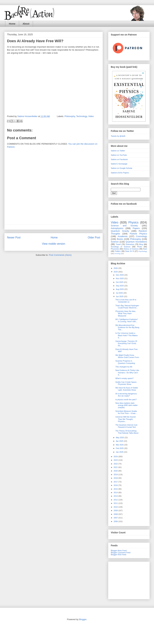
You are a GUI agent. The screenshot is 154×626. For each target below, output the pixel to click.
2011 (116, 503)
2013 (116, 496)
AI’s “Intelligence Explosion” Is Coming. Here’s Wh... (126, 320)
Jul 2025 (119, 293)
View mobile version (53, 243)
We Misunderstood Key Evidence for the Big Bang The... (127, 327)
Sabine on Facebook (119, 159)
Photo (139, 247)
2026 (116, 268)
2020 (116, 471)
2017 (116, 482)
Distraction (130, 244)
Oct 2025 (120, 282)
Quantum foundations (136, 241)
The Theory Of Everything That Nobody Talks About (126, 432)
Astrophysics (117, 228)
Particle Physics (138, 233)
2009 (116, 510)
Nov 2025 (120, 278)
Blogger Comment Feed (120, 553)
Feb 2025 (120, 448)
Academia (123, 236)
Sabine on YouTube (119, 155)
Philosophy (69, 116)
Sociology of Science (120, 247)
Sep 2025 (120, 286)
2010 (116, 507)
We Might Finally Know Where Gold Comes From (127, 356)
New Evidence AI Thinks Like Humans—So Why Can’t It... (127, 372)
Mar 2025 (120, 445)
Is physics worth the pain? (126, 400)
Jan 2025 (120, 452)
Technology (81, 116)
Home (12, 23)
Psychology (143, 251)
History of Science (131, 249)
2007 (116, 518)
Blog (141, 244)
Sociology (117, 253)
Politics (118, 251)
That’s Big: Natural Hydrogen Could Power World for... (127, 307)
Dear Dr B (129, 251)
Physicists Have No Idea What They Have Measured (125, 313)
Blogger (82, 619)
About (26, 23)
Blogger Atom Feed (119, 550)
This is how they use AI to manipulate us (125, 301)
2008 (116, 514)
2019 (116, 474)
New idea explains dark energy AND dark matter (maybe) (126, 405)
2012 (116, 500)
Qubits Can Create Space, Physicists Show (126, 383)
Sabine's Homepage (119, 164)
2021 (116, 467)
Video (91, 116)
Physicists (115, 249)
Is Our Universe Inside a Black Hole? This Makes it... (126, 335)
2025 (116, 272)
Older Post (94, 237)
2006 (116, 521)
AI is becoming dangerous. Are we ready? (126, 395)
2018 (116, 478)
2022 (116, 464)
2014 (116, 492)
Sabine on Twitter (118, 151)
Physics (133, 222)
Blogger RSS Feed (118, 555)
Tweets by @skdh (118, 136)
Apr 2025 (120, 441)
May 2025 (120, 438)
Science (115, 241)
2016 (116, 485)
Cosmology (141, 236)
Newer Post (14, 237)
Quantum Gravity (120, 231)
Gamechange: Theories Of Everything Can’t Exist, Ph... (126, 343)
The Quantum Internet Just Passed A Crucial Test (126, 426)
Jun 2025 (120, 296)
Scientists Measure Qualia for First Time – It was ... (126, 412)
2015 (116, 489)
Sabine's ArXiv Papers (120, 173)
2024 (116, 457)
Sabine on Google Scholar (121, 168)
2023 (116, 460)
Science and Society (124, 225)
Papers (136, 228)
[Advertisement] (129, 580)
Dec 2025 (120, 275)
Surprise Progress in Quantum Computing (125, 362)
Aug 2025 (120, 289)
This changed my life (123, 367)
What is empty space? (124, 378)
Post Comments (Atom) (60, 255)
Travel (118, 244)
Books (120, 239)
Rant (145, 249)
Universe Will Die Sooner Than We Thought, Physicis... (125, 419)
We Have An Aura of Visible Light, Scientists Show (126, 389)
